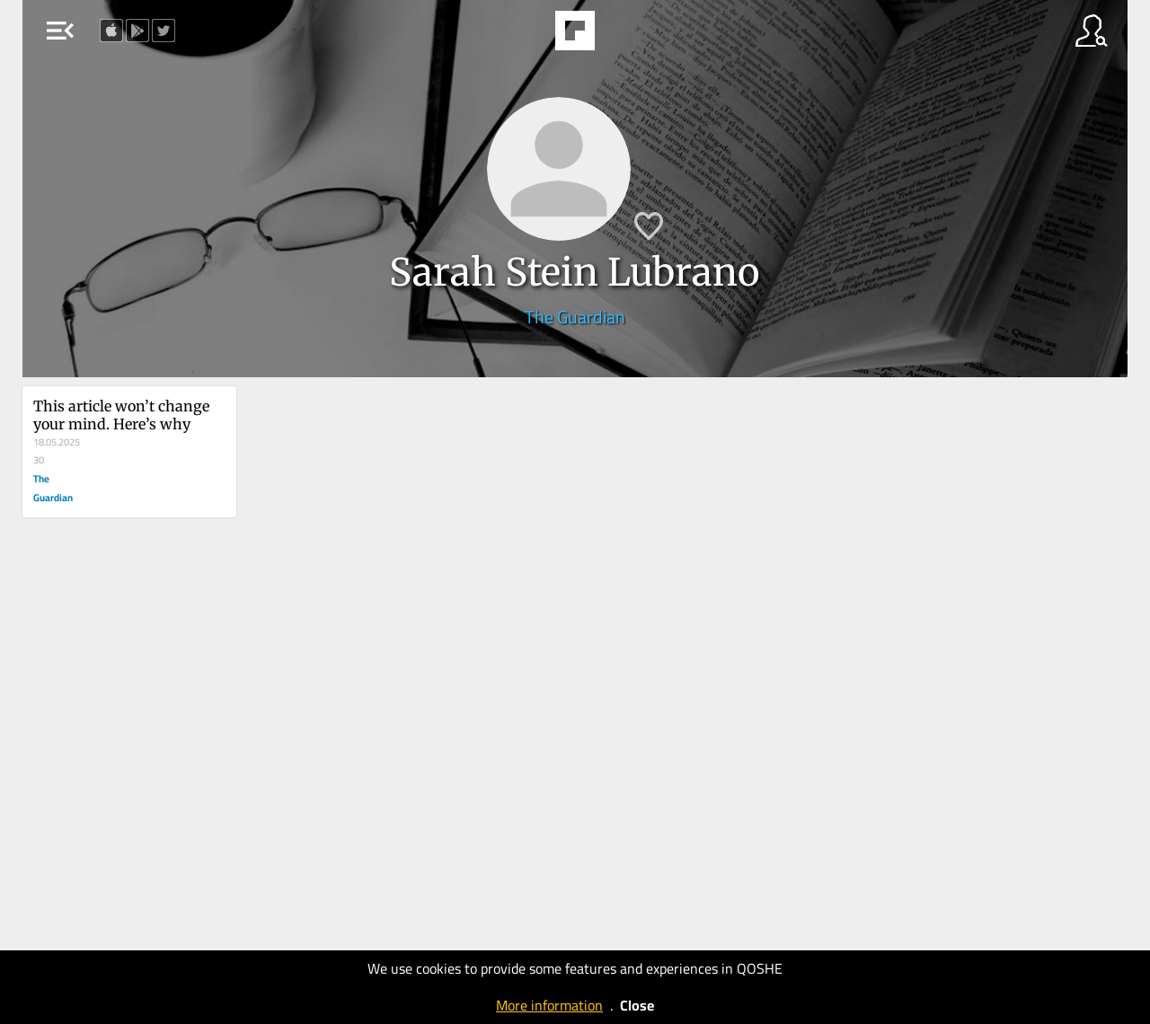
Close (637, 1005)
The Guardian (575, 316)
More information (549, 1005)
